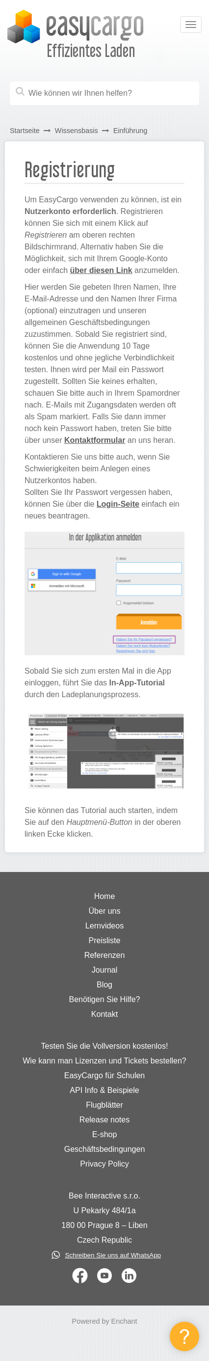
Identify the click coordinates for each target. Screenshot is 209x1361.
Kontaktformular (94, 440)
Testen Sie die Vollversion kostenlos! (104, 1046)
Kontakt (104, 1014)
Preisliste (105, 940)
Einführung (130, 131)
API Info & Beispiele (104, 1090)
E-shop (104, 1134)
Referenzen (104, 955)
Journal (104, 970)
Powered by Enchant (104, 1321)
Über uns (105, 911)
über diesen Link (101, 270)
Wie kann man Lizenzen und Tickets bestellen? (104, 1061)
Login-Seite (118, 504)
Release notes (104, 1120)
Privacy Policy (104, 1164)
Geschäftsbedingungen (104, 1149)
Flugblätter (104, 1105)
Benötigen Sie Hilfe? (104, 999)
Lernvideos (104, 926)
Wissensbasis (76, 131)
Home (104, 896)
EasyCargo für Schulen (104, 1075)
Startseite (25, 131)
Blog (104, 984)
